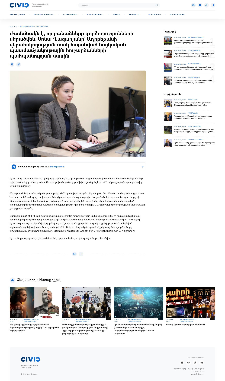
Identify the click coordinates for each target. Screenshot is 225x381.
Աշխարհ (116, 14)
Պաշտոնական (154, 14)
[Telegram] (213, 5)
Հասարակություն (95, 14)
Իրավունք (134, 14)
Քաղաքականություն (44, 14)
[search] (157, 5)
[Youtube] (200, 5)
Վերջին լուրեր (17, 14)
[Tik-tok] (206, 5)
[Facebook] (193, 5)
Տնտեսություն (70, 14)
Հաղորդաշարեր (177, 14)
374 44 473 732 (198, 371)
